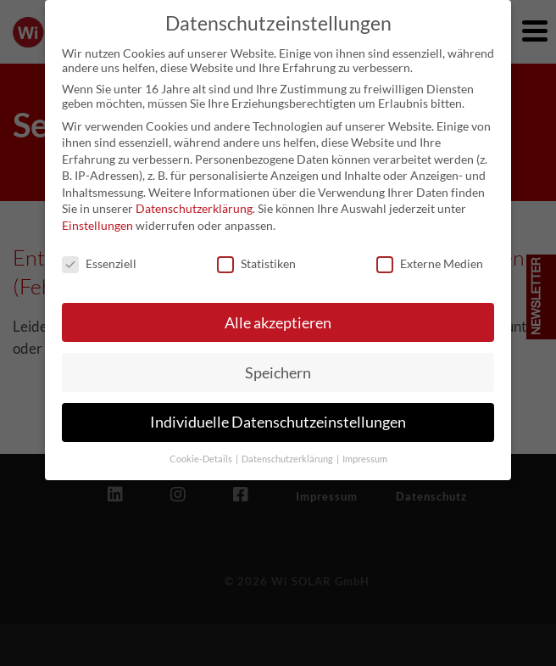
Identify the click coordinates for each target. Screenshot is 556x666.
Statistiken (256, 251)
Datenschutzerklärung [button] (288, 448)
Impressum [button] (364, 448)
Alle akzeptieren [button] (278, 311)
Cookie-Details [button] (202, 448)
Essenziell (99, 251)
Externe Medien (429, 251)
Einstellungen (97, 213)
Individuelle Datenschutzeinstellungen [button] (278, 411)
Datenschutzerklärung (194, 197)
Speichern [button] (278, 361)
